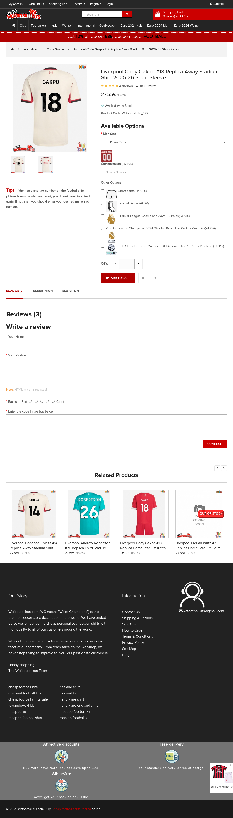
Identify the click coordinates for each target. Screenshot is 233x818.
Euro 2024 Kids (131, 25)
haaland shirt (70, 686)
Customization (111, 164)
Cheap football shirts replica (71, 808)
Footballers (39, 25)
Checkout (79, 4)
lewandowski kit (21, 705)
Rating (12, 401)
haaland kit (68, 692)
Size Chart (70, 290)
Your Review (17, 355)
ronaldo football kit (74, 717)
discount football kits (24, 692)
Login (109, 4)
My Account (15, 4)
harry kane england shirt (79, 705)
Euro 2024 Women (187, 25)
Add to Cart (118, 278)
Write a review (146, 86)
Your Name (16, 336)
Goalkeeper (107, 25)
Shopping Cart (58, 4)
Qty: (104, 264)
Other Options (111, 182)
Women (67, 25)
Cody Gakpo (55, 49)
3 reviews (126, 86)
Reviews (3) (14, 290)
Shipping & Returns (137, 617)
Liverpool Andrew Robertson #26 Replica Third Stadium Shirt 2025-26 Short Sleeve (87, 547)
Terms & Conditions (137, 636)
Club (23, 25)
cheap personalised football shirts (73, 623)
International (86, 25)
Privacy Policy (133, 642)
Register (95, 4)
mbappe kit (17, 711)
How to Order (133, 629)
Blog (125, 654)
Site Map (129, 648)
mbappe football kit (75, 711)
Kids (54, 25)
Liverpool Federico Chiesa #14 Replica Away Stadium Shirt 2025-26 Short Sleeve (33, 547)
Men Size (109, 134)
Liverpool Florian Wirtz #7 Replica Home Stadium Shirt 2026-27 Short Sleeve (197, 547)
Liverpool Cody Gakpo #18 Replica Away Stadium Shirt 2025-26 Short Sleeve (126, 49)
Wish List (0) (36, 4)
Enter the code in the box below (30, 411)
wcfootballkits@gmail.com (203, 610)
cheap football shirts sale (28, 698)
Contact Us (131, 611)
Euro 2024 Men (158, 25)
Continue (214, 443)
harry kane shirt (72, 698)
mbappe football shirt (25, 717)
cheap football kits (23, 686)
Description (43, 290)
